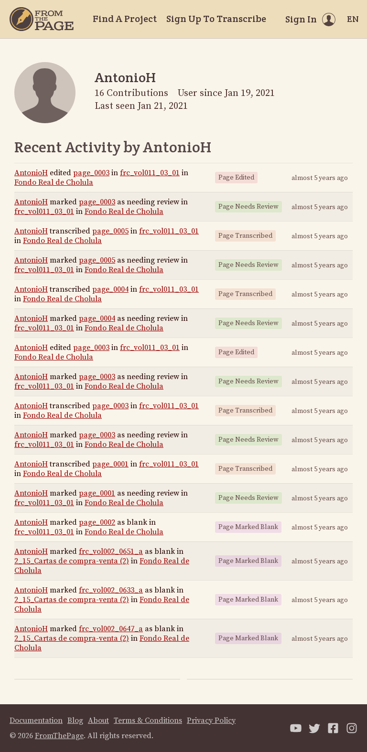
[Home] (42, 19)
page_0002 (97, 522)
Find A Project (125, 18)
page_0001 (110, 464)
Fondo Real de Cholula (53, 182)
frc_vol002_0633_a (111, 590)
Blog (75, 720)
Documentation (36, 720)
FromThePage (59, 736)
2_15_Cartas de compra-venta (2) (71, 561)
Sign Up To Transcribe (216, 18)
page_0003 (91, 173)
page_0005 (110, 231)
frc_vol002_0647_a (111, 629)
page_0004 (110, 289)
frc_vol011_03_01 (150, 173)
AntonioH (31, 173)
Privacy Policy (211, 720)
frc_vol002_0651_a (111, 551)
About (98, 720)
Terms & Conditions (148, 720)
